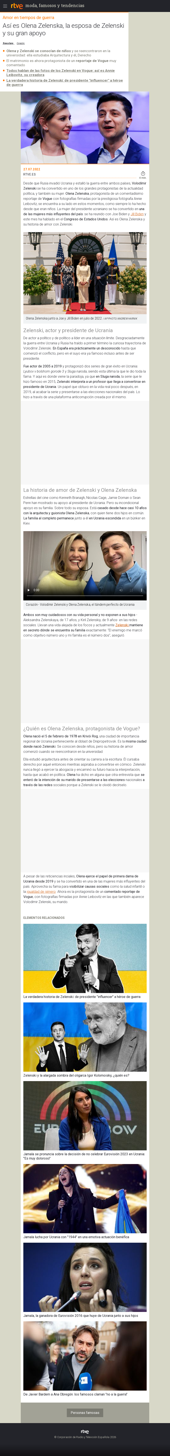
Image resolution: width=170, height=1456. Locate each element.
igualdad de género (41, 892)
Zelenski (122, 625)
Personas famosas (85, 1413)
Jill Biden (137, 214)
